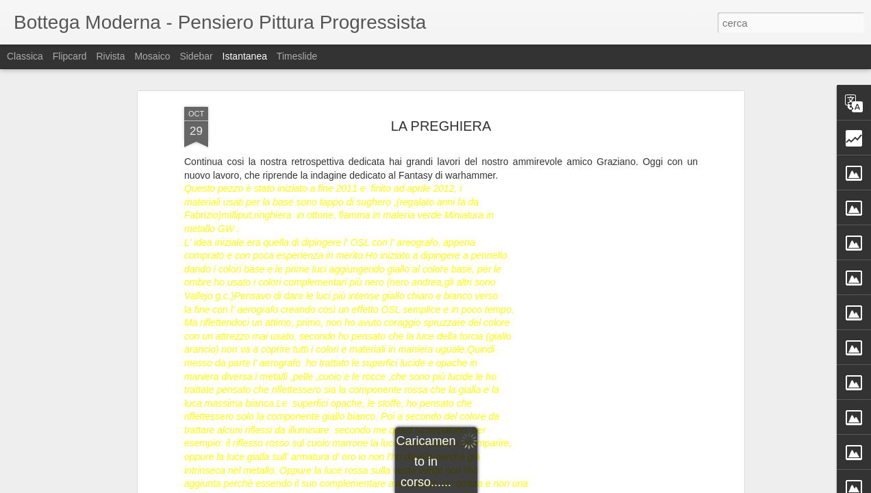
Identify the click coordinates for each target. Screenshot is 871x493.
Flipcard (70, 56)
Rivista (110, 56)
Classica (25, 56)
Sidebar (195, 56)
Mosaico (152, 56)
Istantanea (245, 56)
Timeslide (297, 56)
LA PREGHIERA (441, 126)
